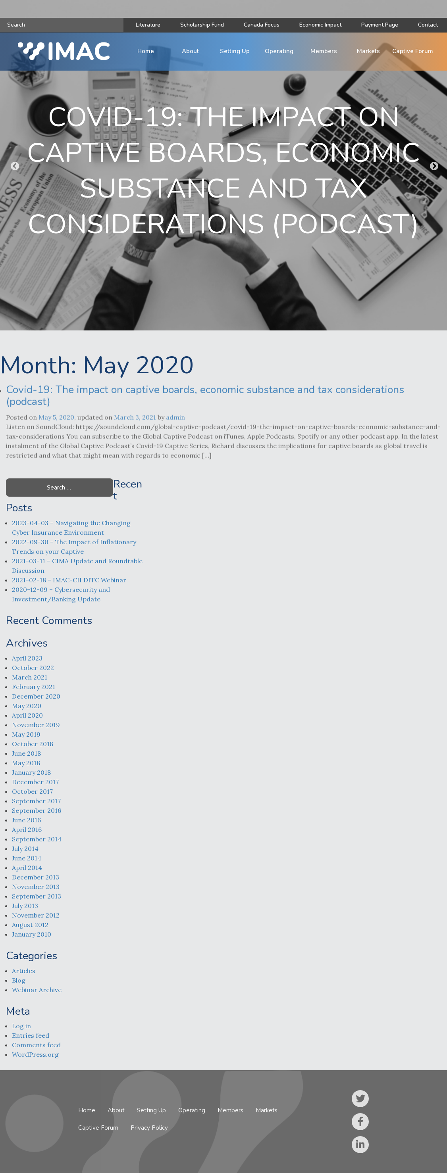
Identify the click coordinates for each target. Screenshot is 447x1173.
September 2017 (36, 801)
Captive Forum (412, 51)
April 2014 (27, 868)
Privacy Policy (149, 1128)
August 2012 (30, 925)
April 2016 (27, 829)
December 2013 (35, 877)
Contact (428, 25)
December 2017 (35, 782)
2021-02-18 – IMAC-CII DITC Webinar (69, 580)
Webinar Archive (37, 990)
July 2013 (25, 906)
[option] (223, 165)
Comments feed (36, 1045)
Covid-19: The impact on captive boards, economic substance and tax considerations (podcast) (205, 402)
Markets (368, 51)
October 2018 (32, 744)
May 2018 (26, 763)
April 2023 (27, 658)
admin (175, 430)
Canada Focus (261, 25)
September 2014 (37, 839)
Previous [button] (14, 165)
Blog (18, 980)
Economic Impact (320, 25)
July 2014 (25, 848)
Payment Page (379, 25)
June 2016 (26, 820)
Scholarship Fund (202, 25)
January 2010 (31, 934)
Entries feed (30, 1035)
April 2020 (27, 715)
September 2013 (36, 896)
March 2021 (29, 677)
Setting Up (235, 51)
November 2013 (36, 887)
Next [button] (433, 165)
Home (145, 51)
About (190, 51)
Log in (21, 1026)
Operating (279, 51)
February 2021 (33, 687)
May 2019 (26, 734)
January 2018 (31, 772)
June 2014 (26, 858)
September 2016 (36, 810)
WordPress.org (35, 1054)
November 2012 (36, 915)
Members (323, 51)
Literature (148, 25)
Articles (23, 971)
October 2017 (32, 791)
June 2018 (26, 753)
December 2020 (36, 696)
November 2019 (36, 725)
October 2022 (33, 668)
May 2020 (26, 706)
